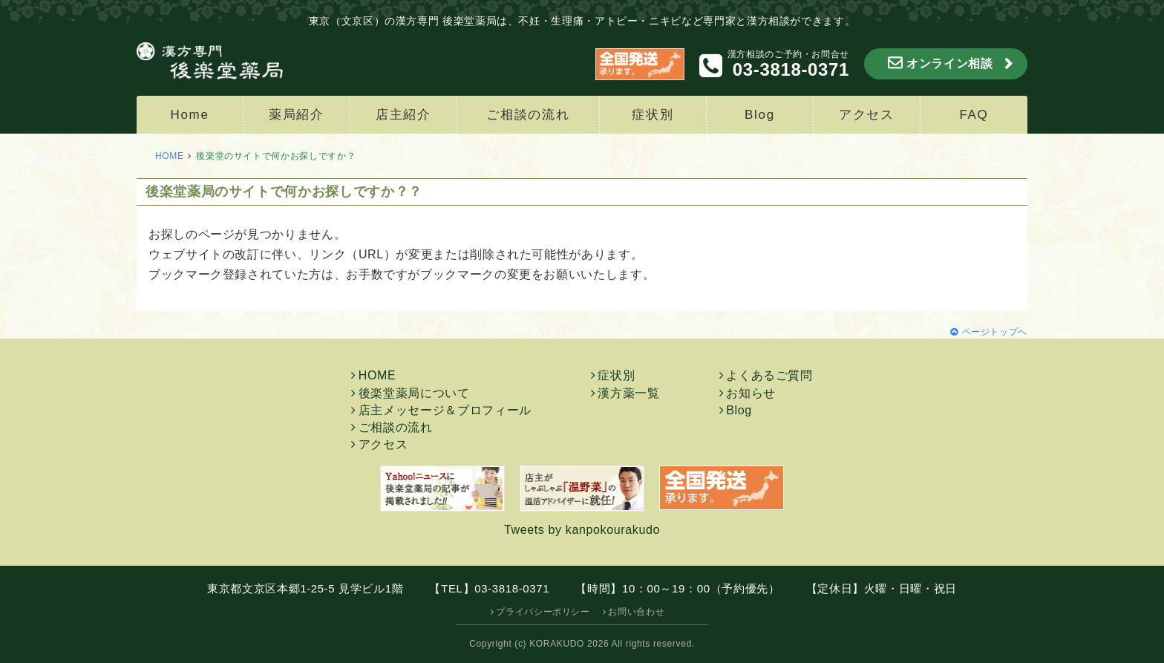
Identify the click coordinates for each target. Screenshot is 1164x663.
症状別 (652, 115)
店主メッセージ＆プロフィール (445, 410)
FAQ (973, 115)
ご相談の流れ (527, 115)
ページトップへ (994, 332)
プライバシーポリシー (542, 612)
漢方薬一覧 (628, 393)
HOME (169, 156)
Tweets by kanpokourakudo (582, 529)
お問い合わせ (636, 612)
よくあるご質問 (769, 375)
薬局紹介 (296, 115)
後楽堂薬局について (414, 393)
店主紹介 (403, 115)
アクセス (867, 115)
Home (189, 115)
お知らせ (751, 393)
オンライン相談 (949, 63)
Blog (760, 115)
